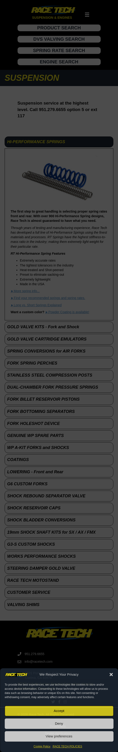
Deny (59, 723)
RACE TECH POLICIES (67, 746)
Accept (59, 711)
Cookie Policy (41, 746)
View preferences (59, 736)
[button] (111, 674)
